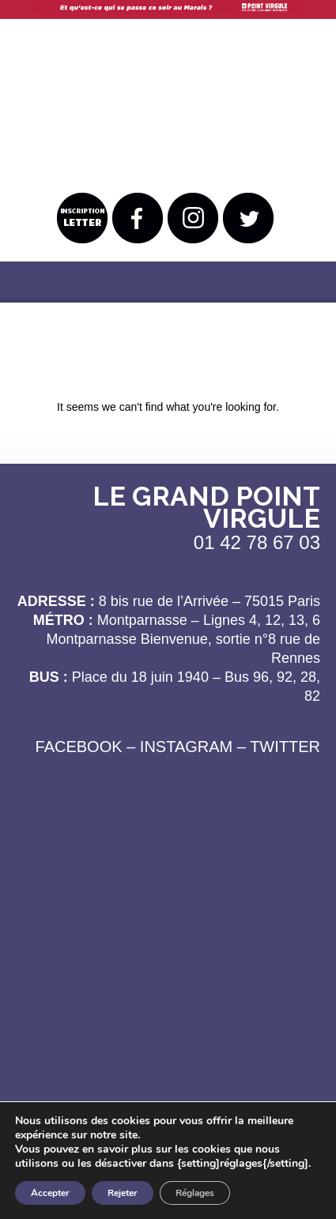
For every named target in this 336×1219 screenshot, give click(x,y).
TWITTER (285, 746)
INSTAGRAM (186, 746)
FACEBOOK (79, 746)
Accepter (50, 1193)
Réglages (195, 1193)
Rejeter (123, 1193)
